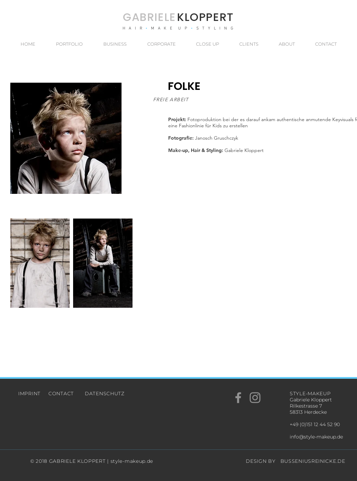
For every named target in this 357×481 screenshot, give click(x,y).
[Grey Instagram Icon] (255, 397)
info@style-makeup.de (316, 437)
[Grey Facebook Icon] (238, 397)
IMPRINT (29, 393)
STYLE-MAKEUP (310, 393)
